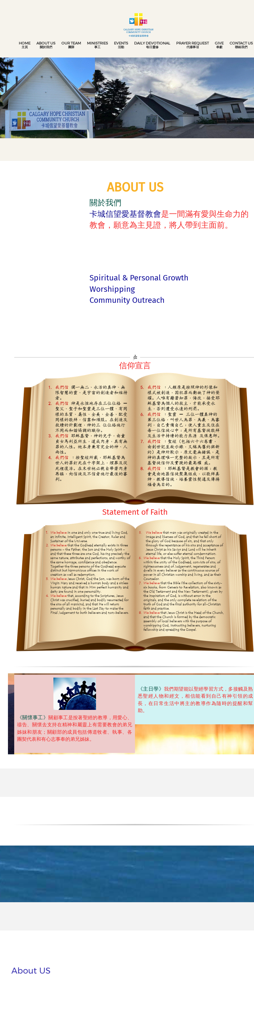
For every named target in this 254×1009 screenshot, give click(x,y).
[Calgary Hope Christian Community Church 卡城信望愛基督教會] (138, 24)
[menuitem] (24, 45)
